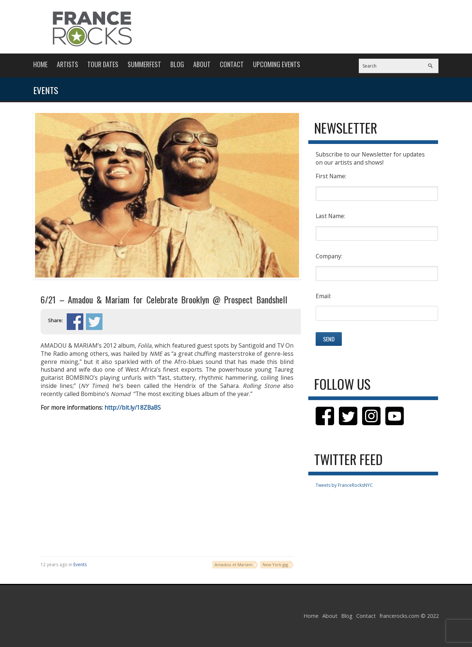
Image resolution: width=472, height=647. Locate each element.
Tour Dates (102, 64)
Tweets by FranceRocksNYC (344, 485)
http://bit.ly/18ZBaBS (132, 407)
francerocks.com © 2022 (409, 615)
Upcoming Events (276, 64)
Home (40, 64)
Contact (232, 64)
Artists (67, 64)
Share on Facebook (75, 321)
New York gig (275, 564)
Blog (177, 64)
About (202, 64)
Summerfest (144, 64)
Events (80, 564)
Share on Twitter (94, 321)
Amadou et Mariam (234, 564)
